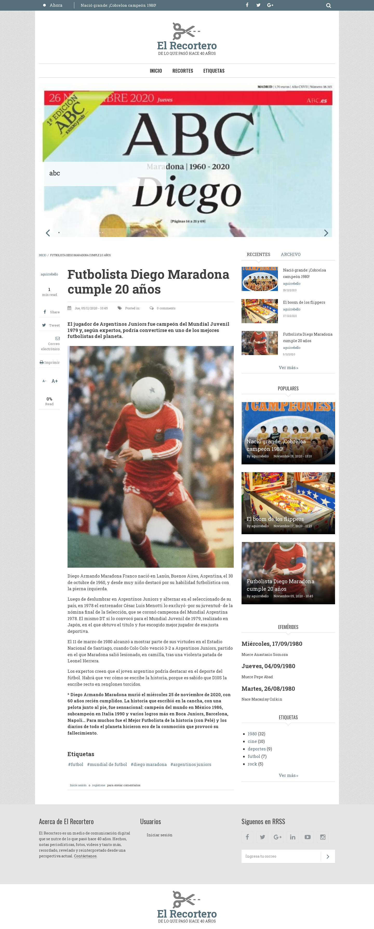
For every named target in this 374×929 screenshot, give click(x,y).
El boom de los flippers (304, 302)
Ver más (287, 367)
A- (44, 381)
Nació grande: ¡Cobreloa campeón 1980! (118, 5)
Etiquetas (213, 70)
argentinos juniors (192, 764)
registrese (98, 785)
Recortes (182, 70)
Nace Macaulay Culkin (262, 699)
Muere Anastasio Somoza (265, 654)
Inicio (156, 70)
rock (252, 764)
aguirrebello (49, 274)
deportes (257, 748)
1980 (252, 733)
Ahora (56, 5)
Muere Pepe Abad (257, 676)
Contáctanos (85, 855)
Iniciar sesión (159, 834)
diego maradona (150, 764)
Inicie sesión (78, 785)
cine (252, 741)
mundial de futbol (108, 764)
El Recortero (187, 45)
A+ (54, 380)
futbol (77, 764)
